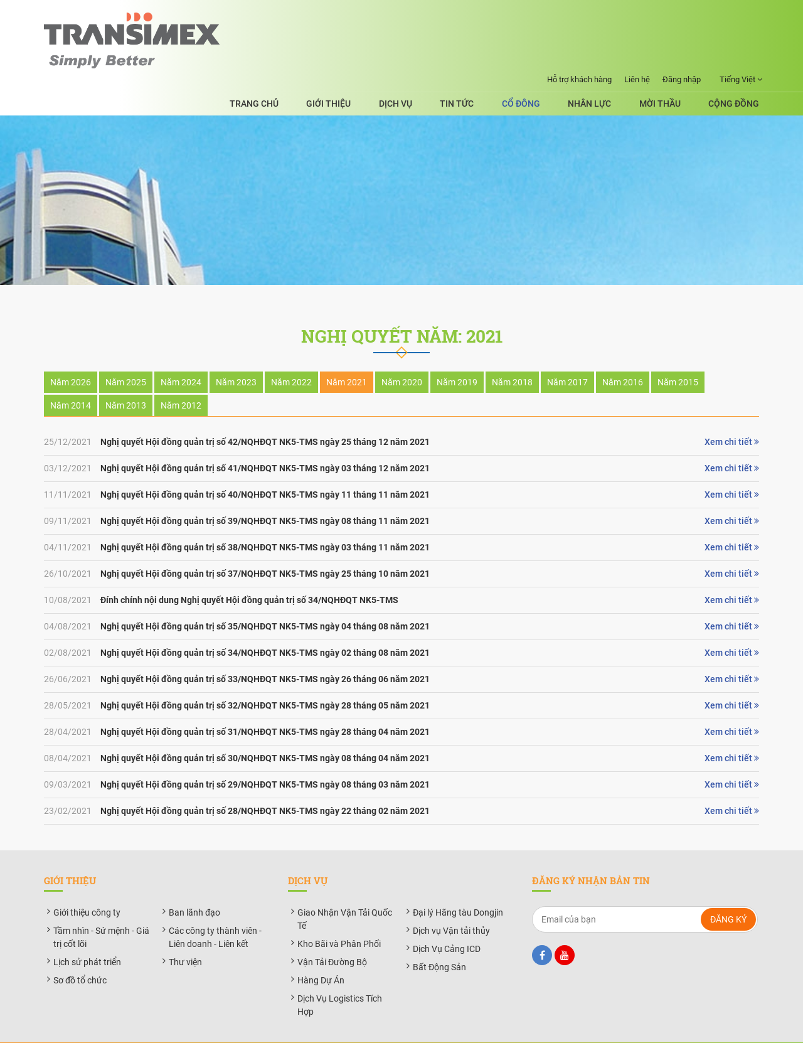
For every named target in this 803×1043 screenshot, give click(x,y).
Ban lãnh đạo (194, 881)
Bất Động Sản (439, 936)
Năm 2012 (181, 375)
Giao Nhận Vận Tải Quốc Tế (344, 887)
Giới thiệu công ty (86, 881)
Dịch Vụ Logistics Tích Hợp (339, 973)
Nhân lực (607, 56)
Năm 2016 (622, 351)
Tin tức (493, 56)
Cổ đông (548, 56)
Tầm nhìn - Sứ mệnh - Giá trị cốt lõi (101, 905)
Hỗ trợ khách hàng (579, 11)
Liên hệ (637, 11)
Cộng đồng (733, 56)
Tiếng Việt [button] (741, 11)
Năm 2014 (70, 375)
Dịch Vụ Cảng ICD (447, 917)
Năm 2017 (567, 351)
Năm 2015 (677, 351)
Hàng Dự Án (320, 949)
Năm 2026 (70, 351)
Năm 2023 (236, 351)
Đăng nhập (681, 11)
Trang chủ (317, 56)
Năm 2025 (125, 351)
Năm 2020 (401, 351)
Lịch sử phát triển (87, 931)
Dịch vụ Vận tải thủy (451, 899)
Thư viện (185, 931)
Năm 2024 (181, 351)
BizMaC (514, 1026)
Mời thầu (668, 56)
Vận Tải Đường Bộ (332, 931)
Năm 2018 (512, 351)
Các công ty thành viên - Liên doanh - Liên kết (215, 905)
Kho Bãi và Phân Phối (339, 912)
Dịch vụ (440, 56)
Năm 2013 (125, 375)
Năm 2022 (291, 351)
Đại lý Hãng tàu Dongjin (458, 881)
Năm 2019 (457, 351)
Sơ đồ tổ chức (80, 949)
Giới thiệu (383, 56)
